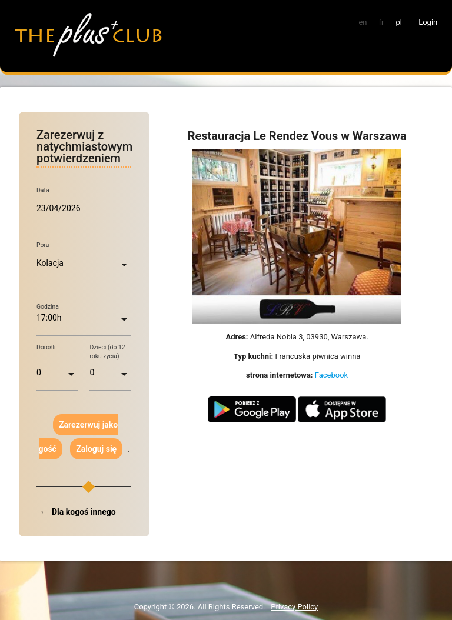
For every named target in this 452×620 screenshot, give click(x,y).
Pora (42, 245)
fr (381, 22)
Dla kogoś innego (84, 511)
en (362, 22)
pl (398, 22)
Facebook (331, 375)
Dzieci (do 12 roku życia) (107, 352)
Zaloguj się (96, 449)
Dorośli (46, 347)
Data (42, 190)
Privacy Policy (294, 606)
